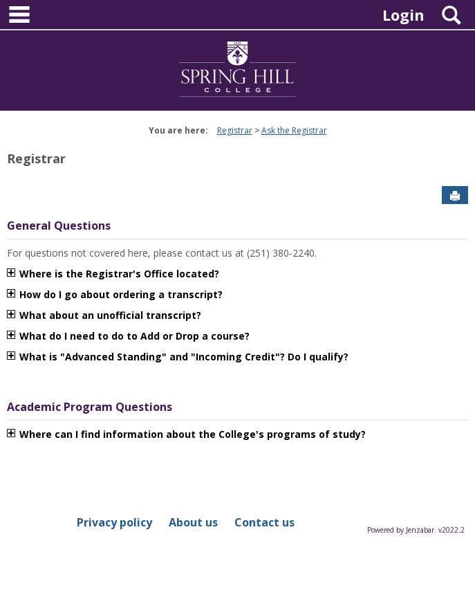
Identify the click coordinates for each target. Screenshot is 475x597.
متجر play (373, 356)
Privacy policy (114, 522)
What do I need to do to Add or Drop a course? (134, 335)
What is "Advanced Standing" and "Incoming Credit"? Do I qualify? (185, 356)
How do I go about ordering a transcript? (121, 294)
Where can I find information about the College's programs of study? (192, 434)
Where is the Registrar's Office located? (119, 273)
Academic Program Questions (89, 406)
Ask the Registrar (294, 130)
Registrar (234, 130)
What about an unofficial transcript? (110, 315)
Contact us (264, 522)
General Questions (59, 225)
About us (193, 522)
